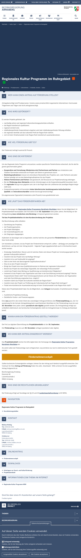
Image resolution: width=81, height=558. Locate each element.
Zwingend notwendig (11, 542)
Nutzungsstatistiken (11, 547)
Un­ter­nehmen (24, 87)
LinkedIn (66, 2)
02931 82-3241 (9, 427)
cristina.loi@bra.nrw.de (14, 442)
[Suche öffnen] (76, 18)
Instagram (56, 2)
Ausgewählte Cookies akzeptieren (15, 554)
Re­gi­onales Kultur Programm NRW (15, 484)
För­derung (6, 87)
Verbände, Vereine (35, 87)
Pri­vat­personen (15, 87)
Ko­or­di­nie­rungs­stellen (11, 411)
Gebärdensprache (21, 2)
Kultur (43, 87)
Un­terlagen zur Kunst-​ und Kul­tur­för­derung (18, 470)
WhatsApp (76, 2)
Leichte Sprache (6, 2)
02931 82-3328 (9, 440)
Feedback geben (7, 498)
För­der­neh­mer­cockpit (40, 356)
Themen (5, 514)
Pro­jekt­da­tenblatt (9, 472)
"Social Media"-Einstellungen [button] (40, 2)
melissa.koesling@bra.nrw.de (16, 429)
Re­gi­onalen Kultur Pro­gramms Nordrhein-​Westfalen (37, 209)
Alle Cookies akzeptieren (39, 554)
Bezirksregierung (9, 520)
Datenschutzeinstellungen (40, 523)
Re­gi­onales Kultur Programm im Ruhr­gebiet (18, 407)
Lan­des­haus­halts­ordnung (48, 393)
